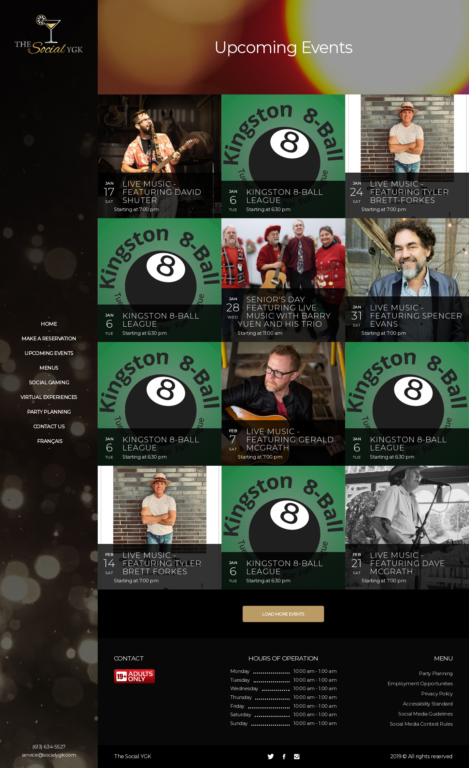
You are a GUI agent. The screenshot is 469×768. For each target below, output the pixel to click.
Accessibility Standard (428, 704)
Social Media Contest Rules (421, 724)
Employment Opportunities (420, 683)
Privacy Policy (437, 693)
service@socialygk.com (49, 755)
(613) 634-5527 (48, 747)
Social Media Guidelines (425, 714)
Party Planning (436, 673)
